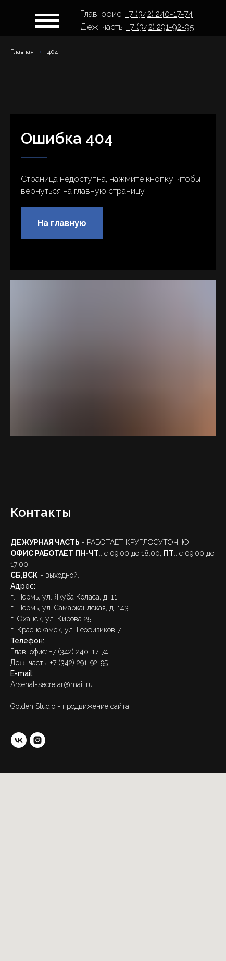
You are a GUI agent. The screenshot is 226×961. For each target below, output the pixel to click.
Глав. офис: (102, 14)
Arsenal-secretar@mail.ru (51, 684)
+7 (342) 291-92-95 (79, 662)
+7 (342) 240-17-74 (78, 651)
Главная (22, 51)
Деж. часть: (103, 27)
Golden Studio (32, 706)
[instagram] (37, 740)
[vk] (19, 740)
